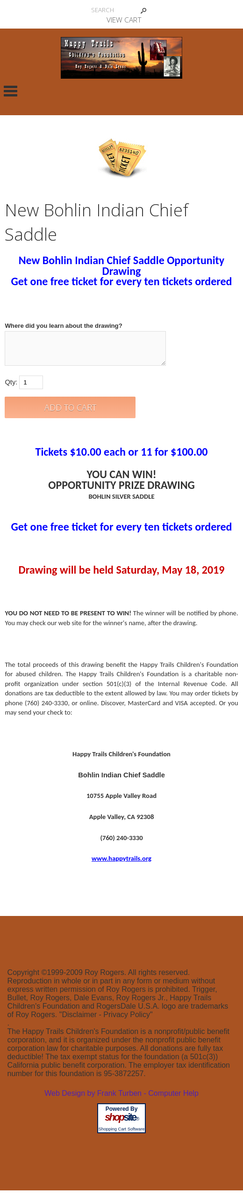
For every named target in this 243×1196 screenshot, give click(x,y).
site (121, 1123)
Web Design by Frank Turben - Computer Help (121, 1099)
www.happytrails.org (121, 864)
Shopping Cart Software (121, 1134)
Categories (10, 91)
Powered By (122, 1114)
